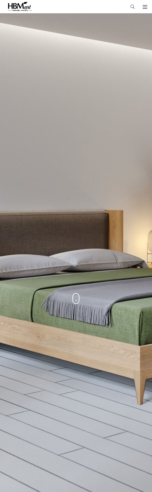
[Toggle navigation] (145, 7)
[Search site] (132, 7)
